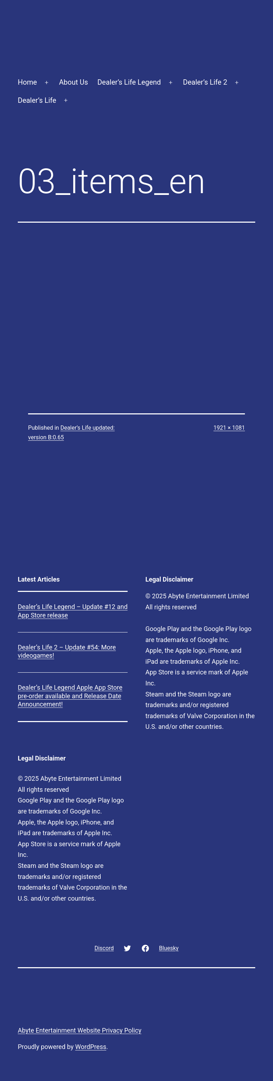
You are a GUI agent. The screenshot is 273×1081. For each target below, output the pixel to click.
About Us (73, 82)
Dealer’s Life (37, 100)
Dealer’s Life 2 (205, 82)
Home (27, 82)
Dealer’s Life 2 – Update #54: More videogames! (67, 651)
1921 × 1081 (229, 427)
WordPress (90, 1046)
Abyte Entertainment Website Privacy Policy (79, 1030)
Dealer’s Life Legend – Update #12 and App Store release (73, 611)
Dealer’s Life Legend (129, 82)
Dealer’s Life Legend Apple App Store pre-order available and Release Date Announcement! (70, 696)
